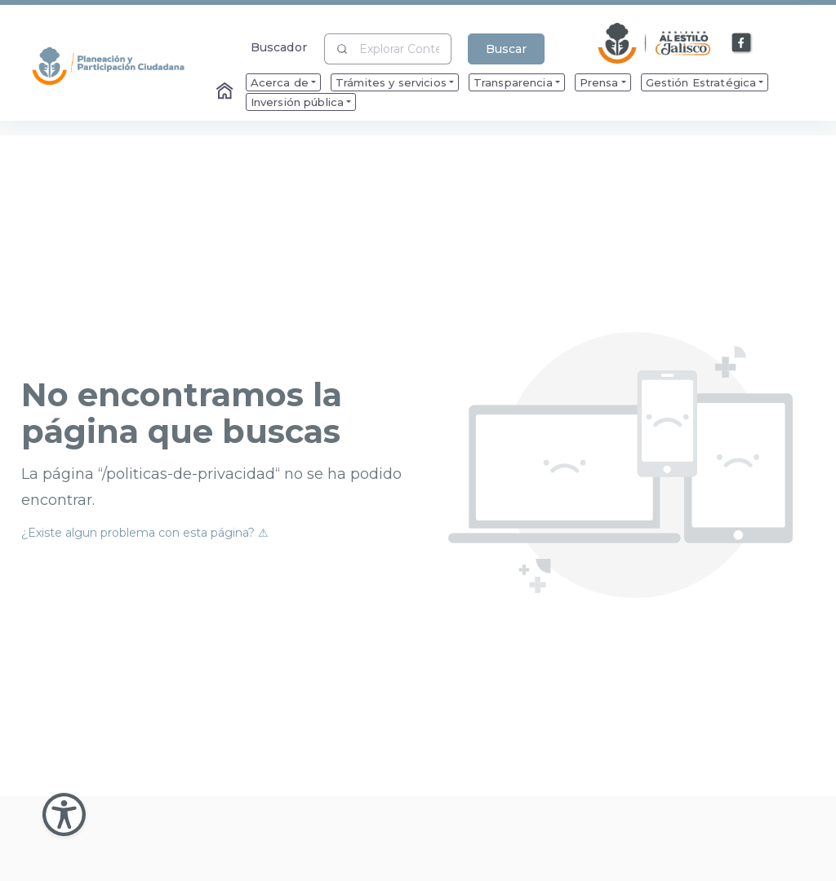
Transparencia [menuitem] (513, 82)
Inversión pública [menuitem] (297, 101)
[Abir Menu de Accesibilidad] (64, 814)
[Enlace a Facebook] (742, 43)
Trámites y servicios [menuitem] (391, 82)
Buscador (279, 47)
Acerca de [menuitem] (280, 82)
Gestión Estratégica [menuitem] (701, 82)
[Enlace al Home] (226, 92)
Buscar (506, 49)
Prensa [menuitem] (599, 82)
